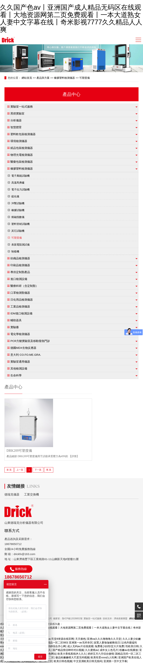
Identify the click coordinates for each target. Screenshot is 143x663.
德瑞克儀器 (11, 494)
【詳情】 (74, 456)
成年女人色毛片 (109, 649)
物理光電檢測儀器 (21, 154)
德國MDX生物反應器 (23, 347)
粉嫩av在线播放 (128, 649)
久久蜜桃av (91, 649)
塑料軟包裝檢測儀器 (23, 134)
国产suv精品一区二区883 (52, 642)
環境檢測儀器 (18, 141)
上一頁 (19, 469)
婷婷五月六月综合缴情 (101, 653)
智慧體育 (16, 127)
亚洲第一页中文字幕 (115, 661)
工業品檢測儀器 (20, 306)
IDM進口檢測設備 (21, 313)
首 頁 (9, 469)
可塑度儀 (84, 77)
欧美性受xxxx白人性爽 (104, 657)
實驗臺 (14, 327)
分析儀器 (16, 120)
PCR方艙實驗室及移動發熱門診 (30, 340)
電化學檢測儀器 (20, 334)
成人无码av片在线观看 (80, 646)
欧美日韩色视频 (63, 661)
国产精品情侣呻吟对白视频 (68, 649)
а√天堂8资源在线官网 (61, 638)
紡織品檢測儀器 (20, 258)
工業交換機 (31, 494)
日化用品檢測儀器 (21, 299)
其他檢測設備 (18, 368)
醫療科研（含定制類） (24, 285)
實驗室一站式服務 (21, 106)
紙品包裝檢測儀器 (21, 147)
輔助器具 (16, 320)
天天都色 (80, 638)
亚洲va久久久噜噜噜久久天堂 (104, 638)
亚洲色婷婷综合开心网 (53, 646)
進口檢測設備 (18, 278)
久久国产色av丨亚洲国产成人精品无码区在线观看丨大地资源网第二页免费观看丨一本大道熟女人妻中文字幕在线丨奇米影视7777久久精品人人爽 (71, 18)
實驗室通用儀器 (20, 361)
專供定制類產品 (20, 272)
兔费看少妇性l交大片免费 (109, 646)
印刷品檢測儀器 (20, 265)
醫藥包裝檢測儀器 (21, 161)
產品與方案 (43, 77)
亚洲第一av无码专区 (81, 642)
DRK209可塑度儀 (19, 450)
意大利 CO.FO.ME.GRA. (25, 354)
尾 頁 (48, 469)
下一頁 (38, 469)
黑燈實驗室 (17, 113)
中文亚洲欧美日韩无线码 (87, 661)
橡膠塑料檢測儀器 (64, 77)
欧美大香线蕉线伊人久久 (72, 653)
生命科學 (16, 375)
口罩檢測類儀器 (20, 292)
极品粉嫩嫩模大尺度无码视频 (72, 657)
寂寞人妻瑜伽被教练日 (107, 642)
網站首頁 (27, 77)
